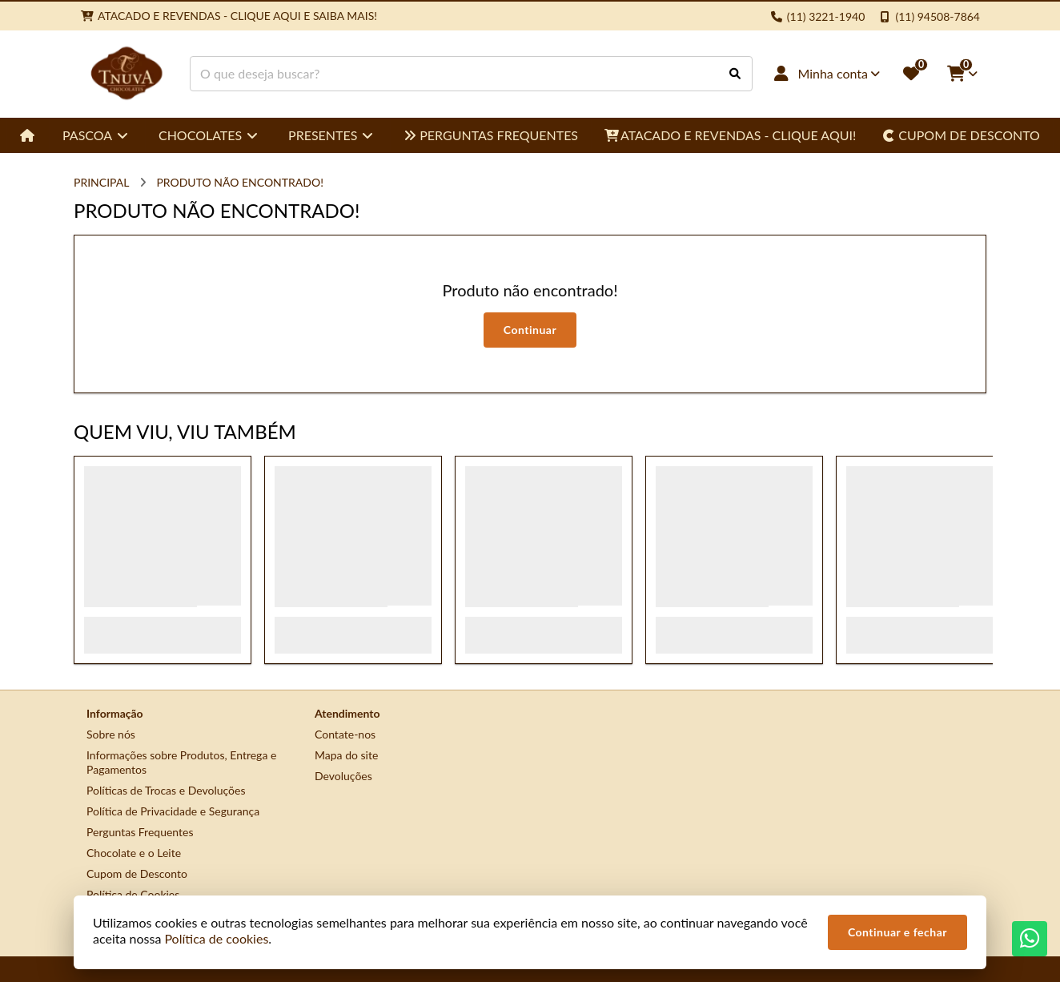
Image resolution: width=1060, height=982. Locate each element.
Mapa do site (346, 755)
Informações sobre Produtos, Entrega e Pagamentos (181, 762)
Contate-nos (345, 734)
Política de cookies (216, 938)
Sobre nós (110, 734)
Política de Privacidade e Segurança (172, 811)
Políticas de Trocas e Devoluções (166, 790)
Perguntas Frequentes (140, 832)
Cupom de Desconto (136, 873)
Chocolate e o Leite (133, 852)
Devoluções (343, 776)
